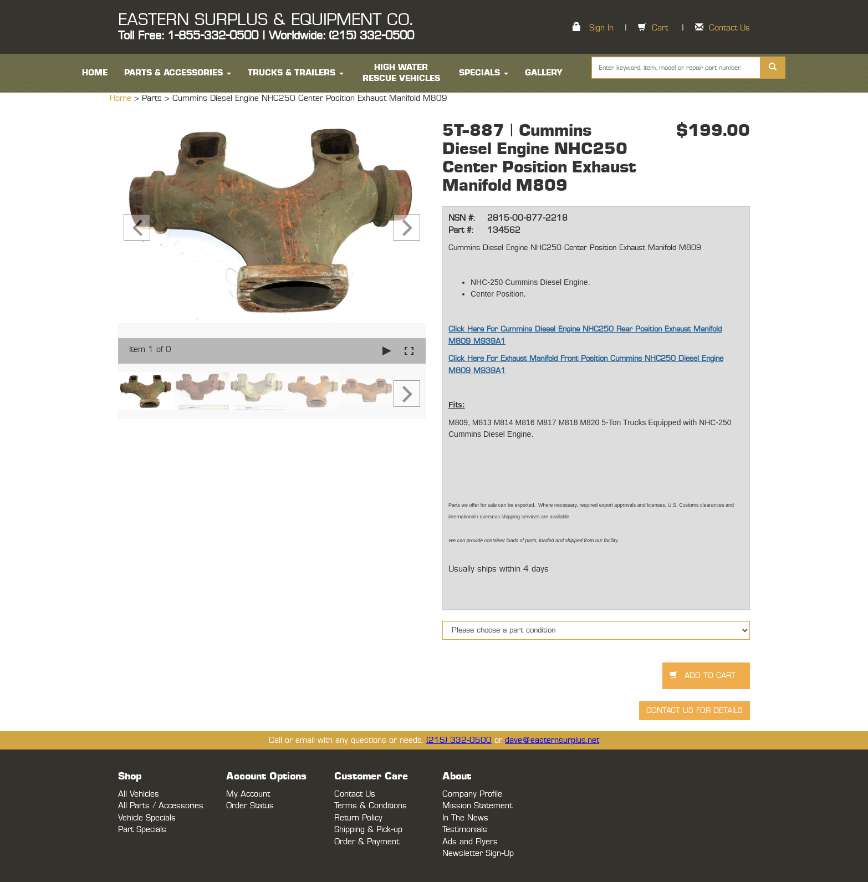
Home (122, 98)
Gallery (544, 73)
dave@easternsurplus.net (552, 740)
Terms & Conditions (370, 806)
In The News (465, 818)
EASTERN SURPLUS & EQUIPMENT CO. (265, 20)
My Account (248, 794)
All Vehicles (138, 794)
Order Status (250, 806)
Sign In (601, 28)
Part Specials (142, 829)
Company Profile (472, 794)
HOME (95, 73)
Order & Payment (366, 842)
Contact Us (729, 28)
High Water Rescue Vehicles (401, 73)
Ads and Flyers (470, 842)
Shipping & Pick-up (368, 829)
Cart (660, 28)
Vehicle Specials (147, 818)
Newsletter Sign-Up (478, 853)
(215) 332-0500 (459, 740)
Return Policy (358, 818)
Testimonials (464, 829)
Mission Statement (477, 806)
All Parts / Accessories (160, 806)
